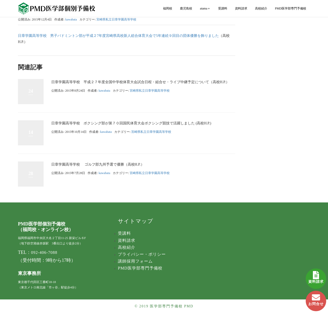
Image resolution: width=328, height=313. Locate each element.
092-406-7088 (44, 252)
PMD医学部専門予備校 (290, 8)
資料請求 (316, 276)
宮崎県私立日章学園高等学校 (116, 19)
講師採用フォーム (135, 261)
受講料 (222, 8)
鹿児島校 (186, 8)
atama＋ (205, 8)
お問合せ (316, 298)
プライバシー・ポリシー (142, 254)
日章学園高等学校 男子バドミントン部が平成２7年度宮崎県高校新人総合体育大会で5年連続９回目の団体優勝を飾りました (118, 36)
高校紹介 (261, 8)
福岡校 (167, 8)
